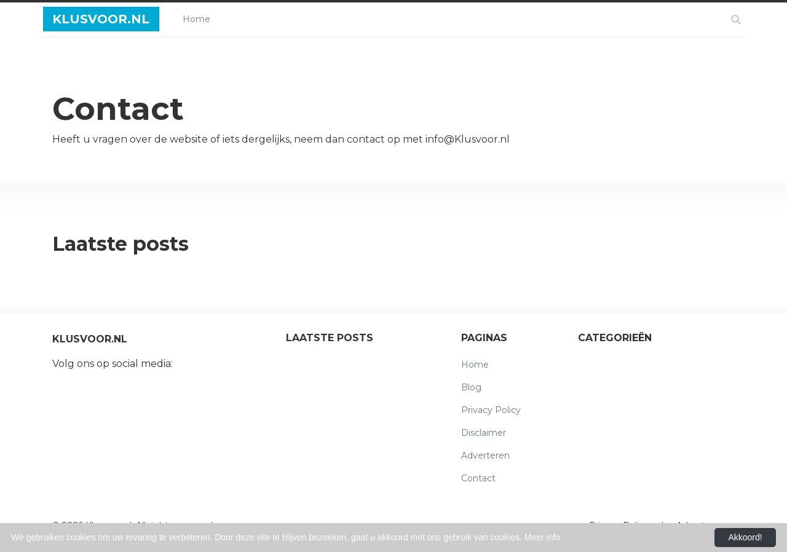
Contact (478, 478)
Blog (471, 387)
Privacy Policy (491, 410)
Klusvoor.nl (100, 19)
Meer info (542, 537)
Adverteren (485, 455)
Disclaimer (483, 432)
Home (199, 17)
